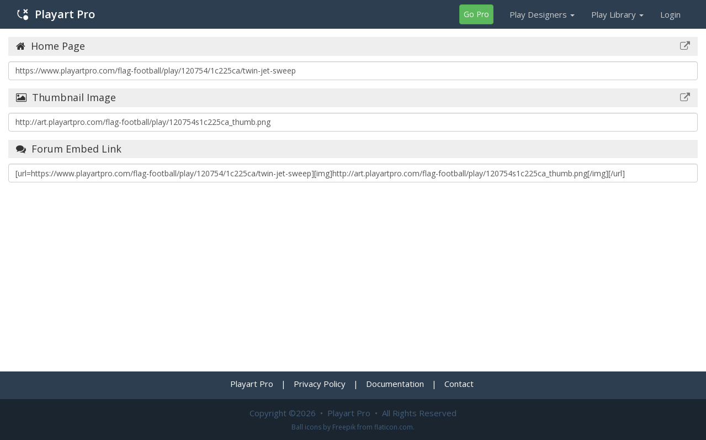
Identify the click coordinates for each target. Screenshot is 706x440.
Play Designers (542, 14)
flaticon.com (393, 427)
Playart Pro (56, 14)
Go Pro (476, 14)
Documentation (395, 383)
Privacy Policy (320, 383)
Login (670, 14)
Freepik (343, 427)
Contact (459, 383)
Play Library (617, 14)
